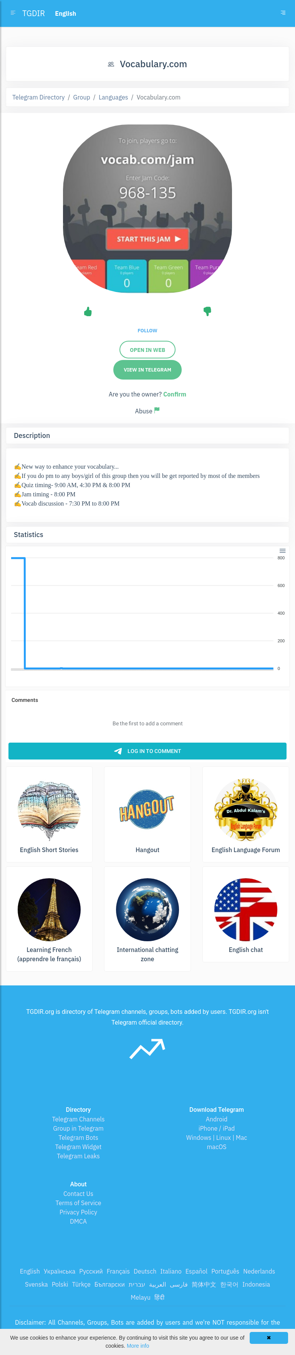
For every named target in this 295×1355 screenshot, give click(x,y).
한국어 (229, 1284)
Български (109, 1284)
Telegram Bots (78, 1137)
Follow (147, 330)
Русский (91, 1271)
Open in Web (147, 350)
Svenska (36, 1284)
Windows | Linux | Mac (216, 1137)
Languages (113, 97)
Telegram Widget (78, 1147)
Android (217, 1119)
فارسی (179, 1284)
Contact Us (78, 1193)
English (30, 1271)
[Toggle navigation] (283, 13)
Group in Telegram (78, 1128)
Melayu (141, 1297)
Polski (60, 1284)
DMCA (78, 1221)
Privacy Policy (78, 1212)
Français (118, 1271)
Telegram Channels (78, 1119)
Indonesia (256, 1284)
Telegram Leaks (78, 1156)
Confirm (174, 394)
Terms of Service (78, 1203)
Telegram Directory (38, 97)
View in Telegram (147, 370)
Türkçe (81, 1284)
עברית (137, 1284)
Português (225, 1271)
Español (196, 1271)
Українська (60, 1271)
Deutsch (145, 1271)
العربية (157, 1284)
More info (138, 1346)
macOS (216, 1147)
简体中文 (204, 1284)
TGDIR (33, 13)
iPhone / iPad (217, 1128)
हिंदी (159, 1297)
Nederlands (259, 1271)
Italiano (171, 1271)
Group (81, 97)
